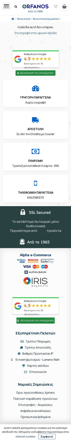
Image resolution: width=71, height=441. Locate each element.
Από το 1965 (35, 11)
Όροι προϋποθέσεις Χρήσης (35, 393)
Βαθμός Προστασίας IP (35, 354)
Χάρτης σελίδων (35, 366)
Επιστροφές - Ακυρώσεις (35, 405)
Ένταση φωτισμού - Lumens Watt (37, 360)
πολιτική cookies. (26, 436)
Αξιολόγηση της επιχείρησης (35, 73)
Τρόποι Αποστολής (35, 347)
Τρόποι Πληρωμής (36, 341)
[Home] (13, 18)
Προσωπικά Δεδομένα (35, 417)
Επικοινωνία (38, 372)
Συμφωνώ (47, 436)
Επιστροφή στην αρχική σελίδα (36, 33)
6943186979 (35, 198)
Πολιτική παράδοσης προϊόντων (35, 399)
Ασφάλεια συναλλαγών (35, 411)
